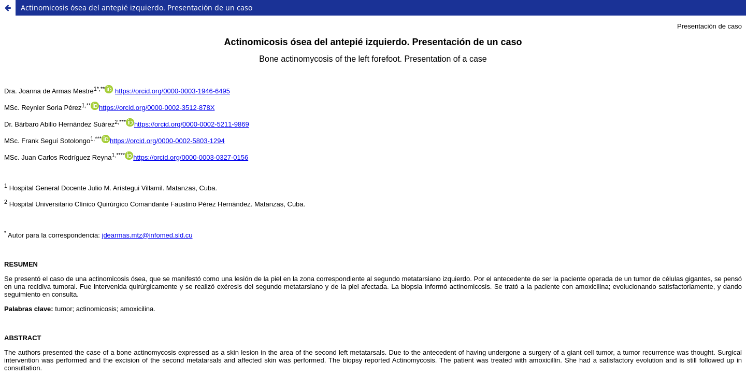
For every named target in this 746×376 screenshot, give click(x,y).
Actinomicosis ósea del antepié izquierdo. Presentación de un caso (136, 7)
